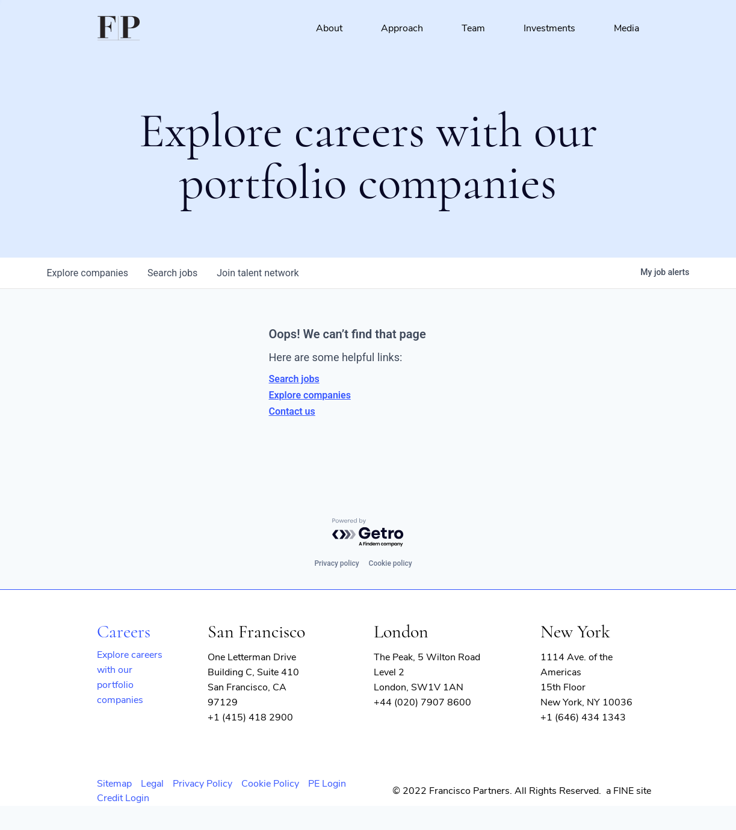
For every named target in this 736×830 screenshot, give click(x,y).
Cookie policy (390, 563)
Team (473, 28)
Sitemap (114, 783)
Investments (549, 28)
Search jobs (294, 379)
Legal (152, 783)
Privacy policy (336, 563)
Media (626, 28)
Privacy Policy (202, 783)
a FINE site (628, 790)
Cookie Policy (270, 783)
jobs (172, 273)
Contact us (292, 411)
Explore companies (310, 395)
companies (87, 273)
